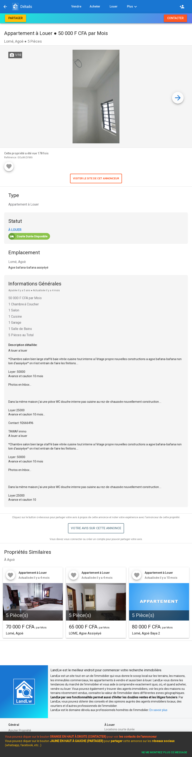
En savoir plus (158, 710)
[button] (15, 7)
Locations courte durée (119, 729)
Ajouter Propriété (19, 730)
